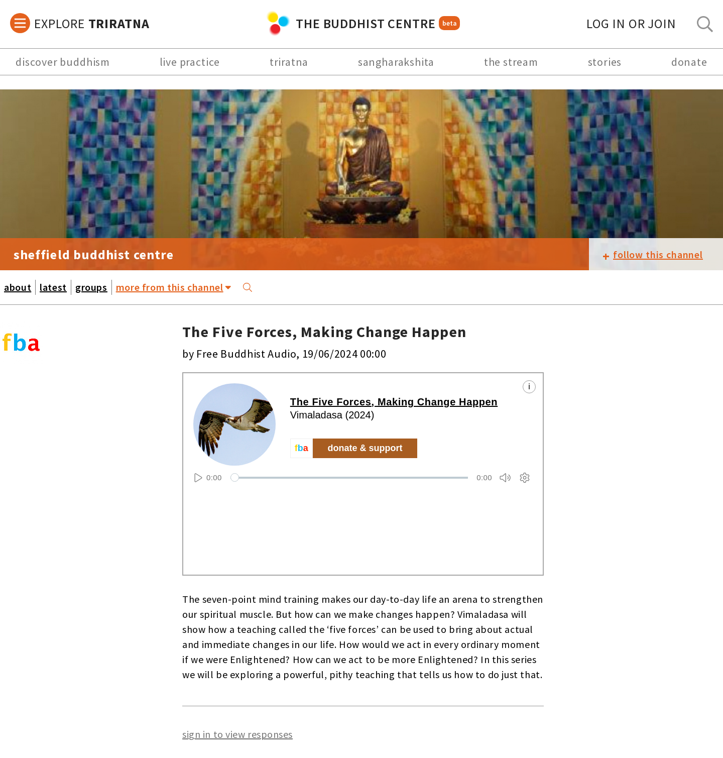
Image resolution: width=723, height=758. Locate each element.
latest (53, 287)
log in (631, 23)
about (17, 287)
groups (91, 287)
